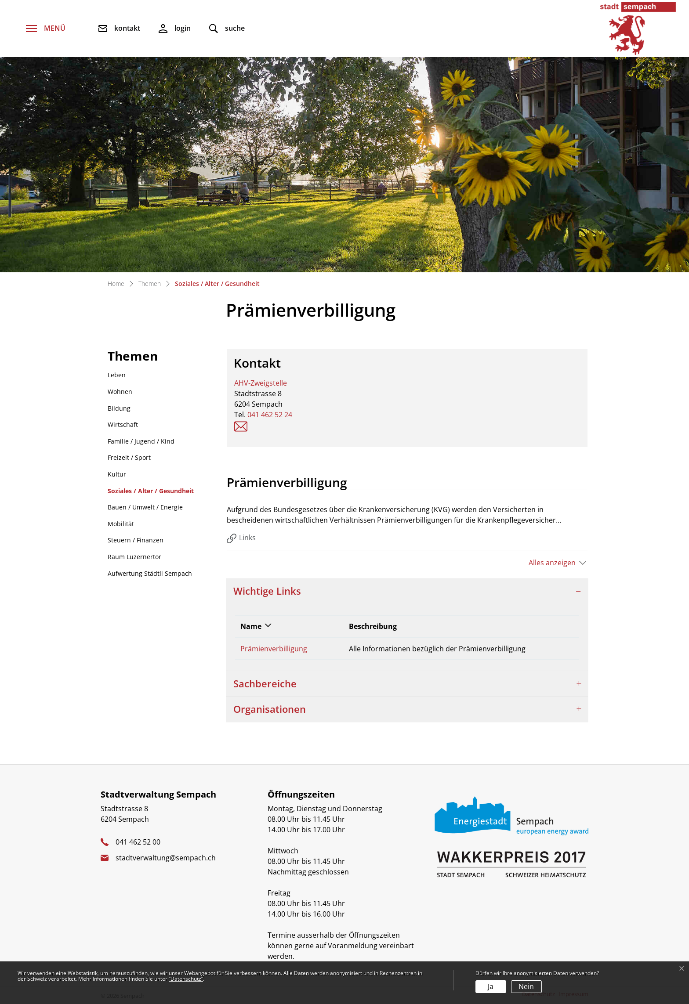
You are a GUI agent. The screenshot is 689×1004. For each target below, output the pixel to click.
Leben (117, 375)
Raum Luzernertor (134, 557)
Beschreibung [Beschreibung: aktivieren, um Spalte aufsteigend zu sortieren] (373, 626)
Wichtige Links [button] (267, 591)
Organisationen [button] (269, 709)
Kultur (117, 474)
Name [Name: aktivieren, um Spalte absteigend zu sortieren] (250, 626)
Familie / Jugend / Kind (141, 441)
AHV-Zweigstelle (260, 383)
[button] (227, 28)
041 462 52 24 (269, 414)
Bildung (119, 408)
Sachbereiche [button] (265, 683)
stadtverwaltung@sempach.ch (166, 858)
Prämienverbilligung (273, 649)
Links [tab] (241, 538)
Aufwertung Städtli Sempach (150, 573)
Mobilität (121, 524)
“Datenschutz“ (186, 978)
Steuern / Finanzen (135, 540)
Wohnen (120, 391)
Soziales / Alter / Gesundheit (150, 493)
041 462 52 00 (138, 842)
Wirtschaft (123, 424)
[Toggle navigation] (46, 28)
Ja (490, 986)
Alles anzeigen (552, 562)
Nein (526, 986)
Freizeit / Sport (129, 457)
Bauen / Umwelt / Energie (145, 507)
